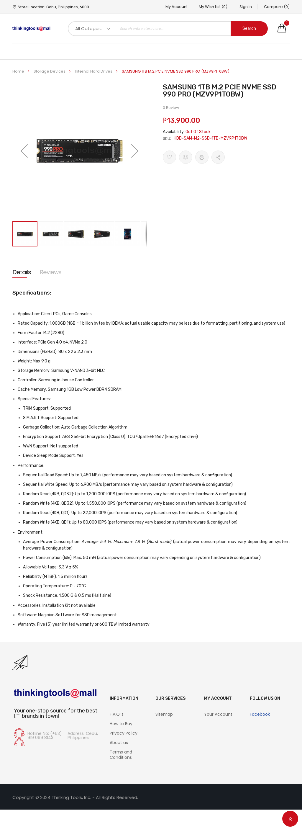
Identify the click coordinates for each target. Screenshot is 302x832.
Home (18, 71)
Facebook (260, 714)
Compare (277, 6)
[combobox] (168, 28)
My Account (173, 6)
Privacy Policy (123, 733)
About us (119, 742)
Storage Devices (50, 71)
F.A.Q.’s (117, 714)
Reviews (50, 272)
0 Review (171, 107)
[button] (24, 151)
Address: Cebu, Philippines (83, 735)
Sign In (244, 6)
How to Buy (121, 723)
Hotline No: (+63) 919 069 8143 (44, 735)
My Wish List (210, 6)
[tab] (21, 272)
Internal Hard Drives (94, 71)
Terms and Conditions (121, 754)
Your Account (218, 714)
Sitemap (164, 714)
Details (21, 272)
